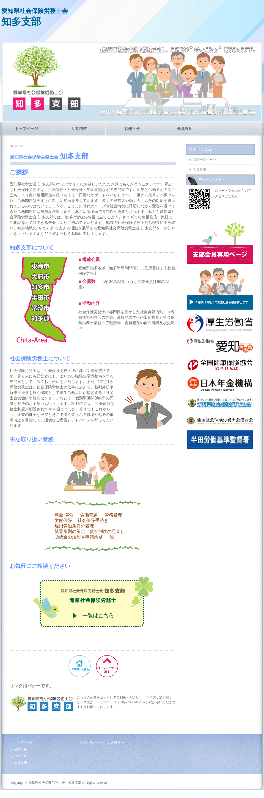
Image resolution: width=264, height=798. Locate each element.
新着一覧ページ (204, 160)
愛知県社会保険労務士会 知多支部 (55, 783)
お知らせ (132, 129)
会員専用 (185, 129)
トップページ (26, 129)
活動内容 (79, 129)
